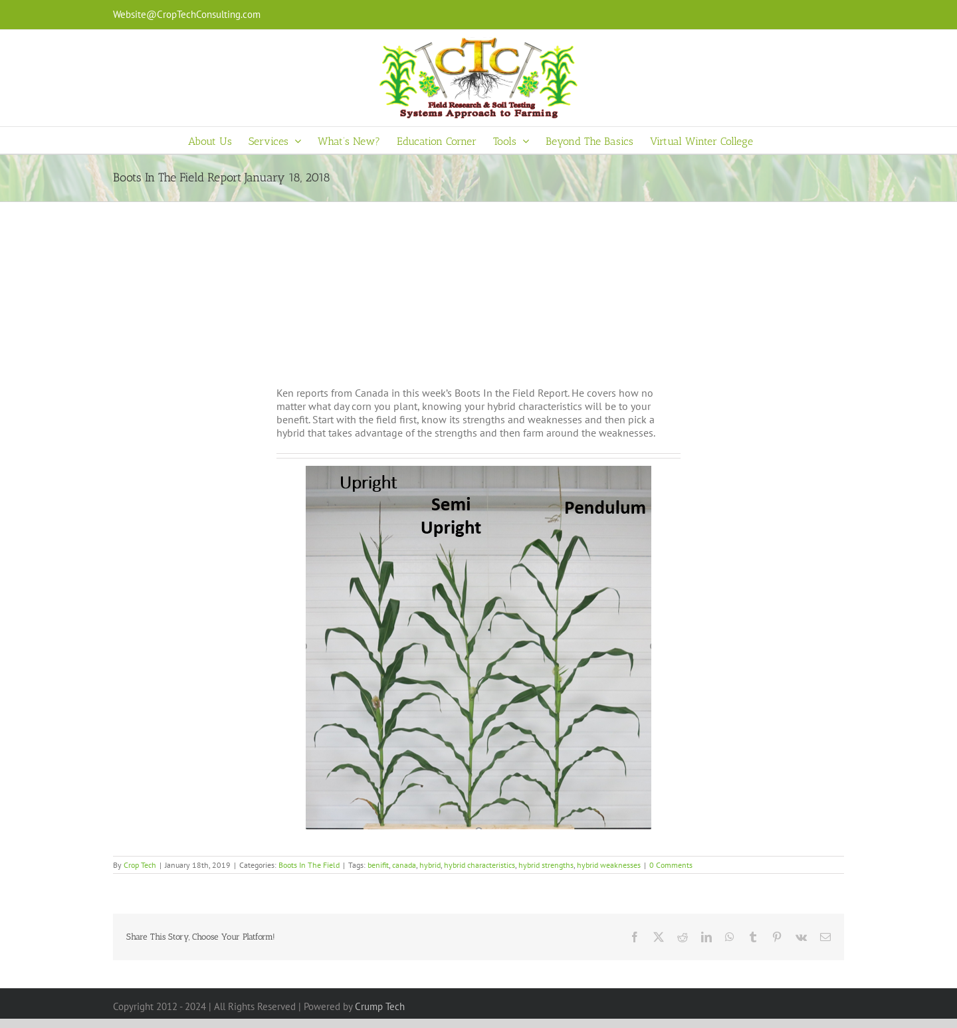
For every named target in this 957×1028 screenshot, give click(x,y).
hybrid (430, 865)
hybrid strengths (546, 865)
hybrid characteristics (479, 865)
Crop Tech (140, 865)
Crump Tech (380, 1006)
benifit (378, 865)
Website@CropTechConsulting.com (187, 14)
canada (404, 865)
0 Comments (670, 865)
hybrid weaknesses (609, 865)
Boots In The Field (309, 865)
